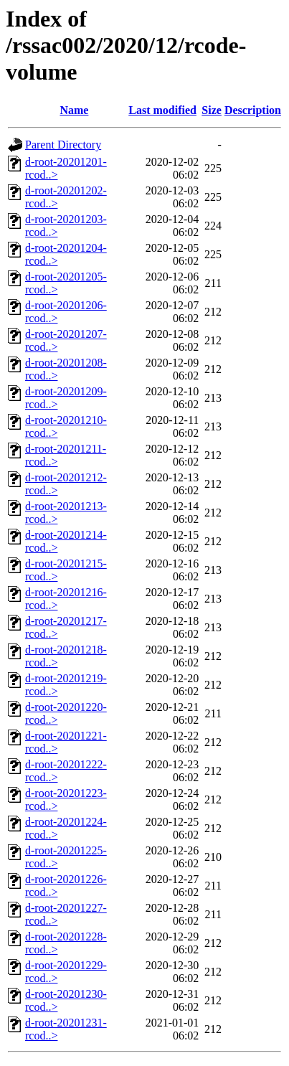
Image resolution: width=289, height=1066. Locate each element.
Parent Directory (63, 144)
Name (74, 110)
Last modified (162, 110)
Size (212, 110)
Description (252, 110)
